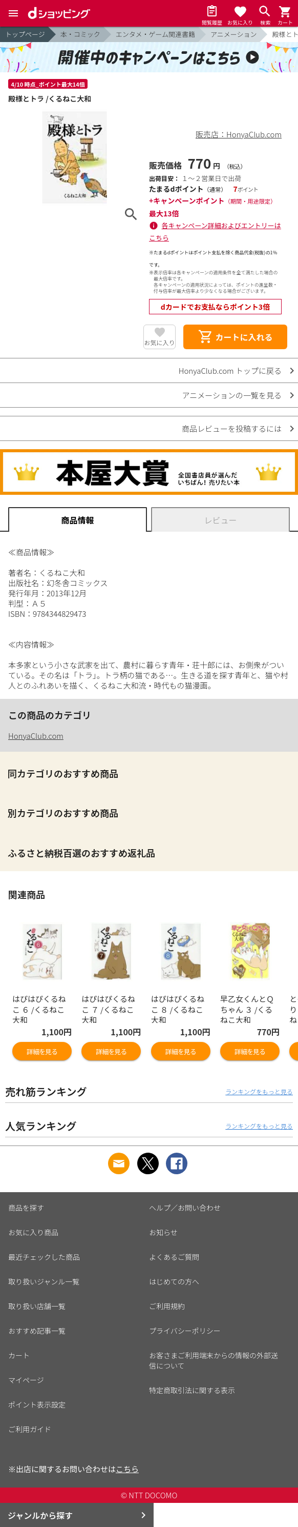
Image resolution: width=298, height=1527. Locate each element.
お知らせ (163, 1232)
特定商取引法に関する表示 (192, 1390)
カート (19, 1355)
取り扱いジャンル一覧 (43, 1281)
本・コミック (80, 34)
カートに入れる (235, 337)
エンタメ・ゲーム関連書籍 (155, 34)
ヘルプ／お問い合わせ (185, 1207)
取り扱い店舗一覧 (37, 1306)
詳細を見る (42, 1051)
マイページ (26, 1380)
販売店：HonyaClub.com (239, 134)
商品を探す (26, 1207)
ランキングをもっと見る (259, 1091)
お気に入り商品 (33, 1232)
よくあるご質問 (174, 1257)
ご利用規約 (167, 1306)
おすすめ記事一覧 (37, 1330)
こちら (127, 1468)
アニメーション (233, 34)
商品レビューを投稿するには (232, 428)
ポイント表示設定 (37, 1404)
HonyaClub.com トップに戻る (230, 370)
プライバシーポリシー (185, 1330)
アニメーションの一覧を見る (232, 395)
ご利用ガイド (29, 1429)
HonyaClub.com (35, 735)
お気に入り (159, 342)
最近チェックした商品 (44, 1257)
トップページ (25, 34)
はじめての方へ (174, 1281)
